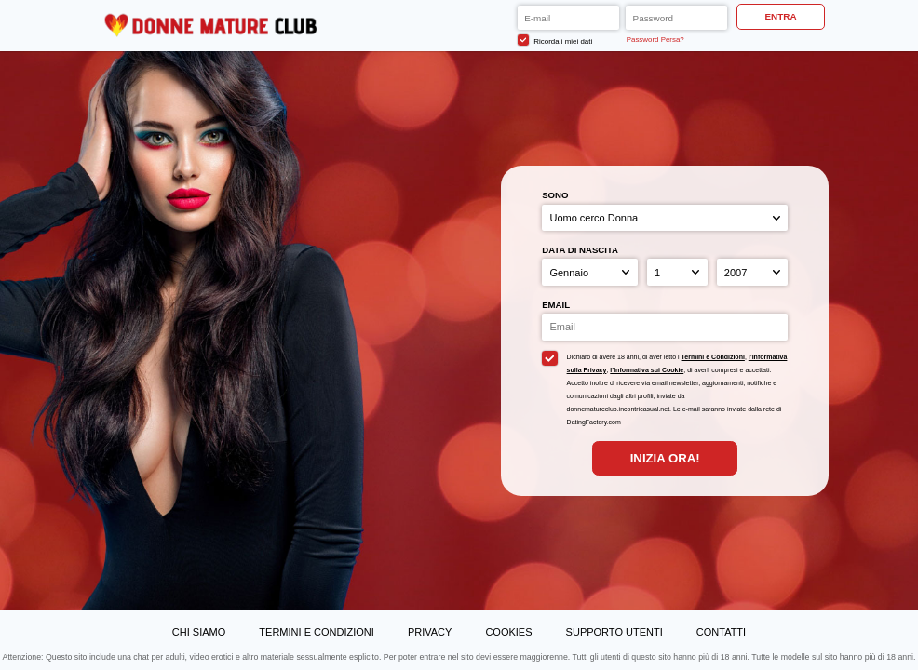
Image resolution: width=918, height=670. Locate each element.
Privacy (430, 631)
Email (556, 305)
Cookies (508, 631)
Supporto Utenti (614, 631)
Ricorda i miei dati (555, 40)
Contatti (721, 631)
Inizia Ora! (665, 458)
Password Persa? (655, 39)
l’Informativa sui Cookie (646, 370)
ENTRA (781, 16)
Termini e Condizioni (713, 357)
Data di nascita (580, 250)
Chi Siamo (198, 631)
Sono (555, 195)
